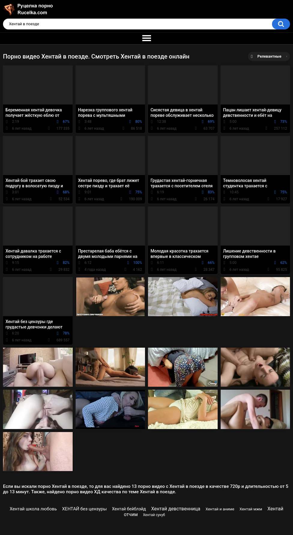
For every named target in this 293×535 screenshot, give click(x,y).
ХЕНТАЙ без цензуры (84, 509)
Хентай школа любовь (33, 509)
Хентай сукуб (154, 515)
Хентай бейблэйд (129, 508)
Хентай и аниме (220, 509)
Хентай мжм (251, 509)
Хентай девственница (175, 509)
